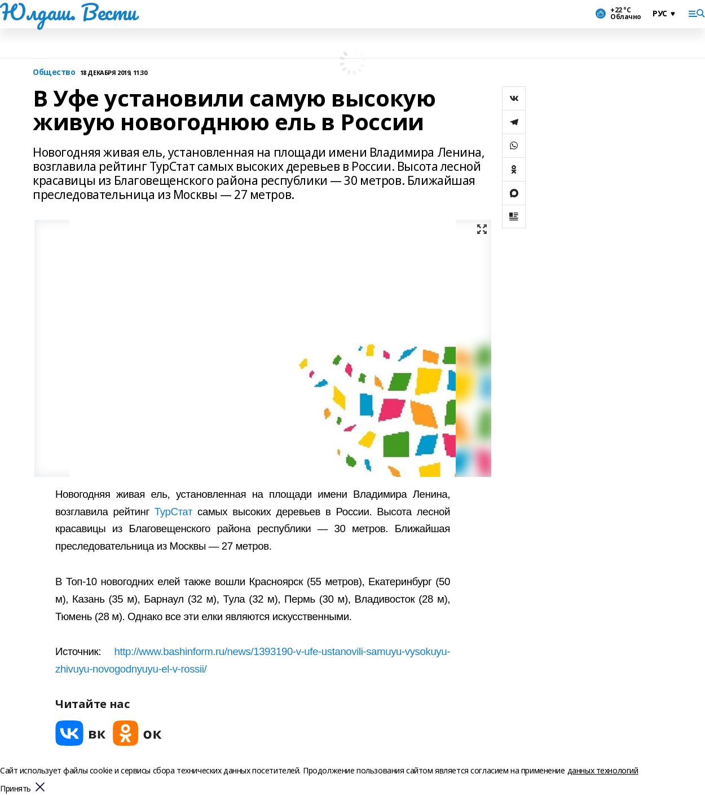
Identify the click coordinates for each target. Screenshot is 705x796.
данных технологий (602, 770)
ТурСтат (173, 512)
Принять (15, 789)
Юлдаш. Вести (68, 12)
